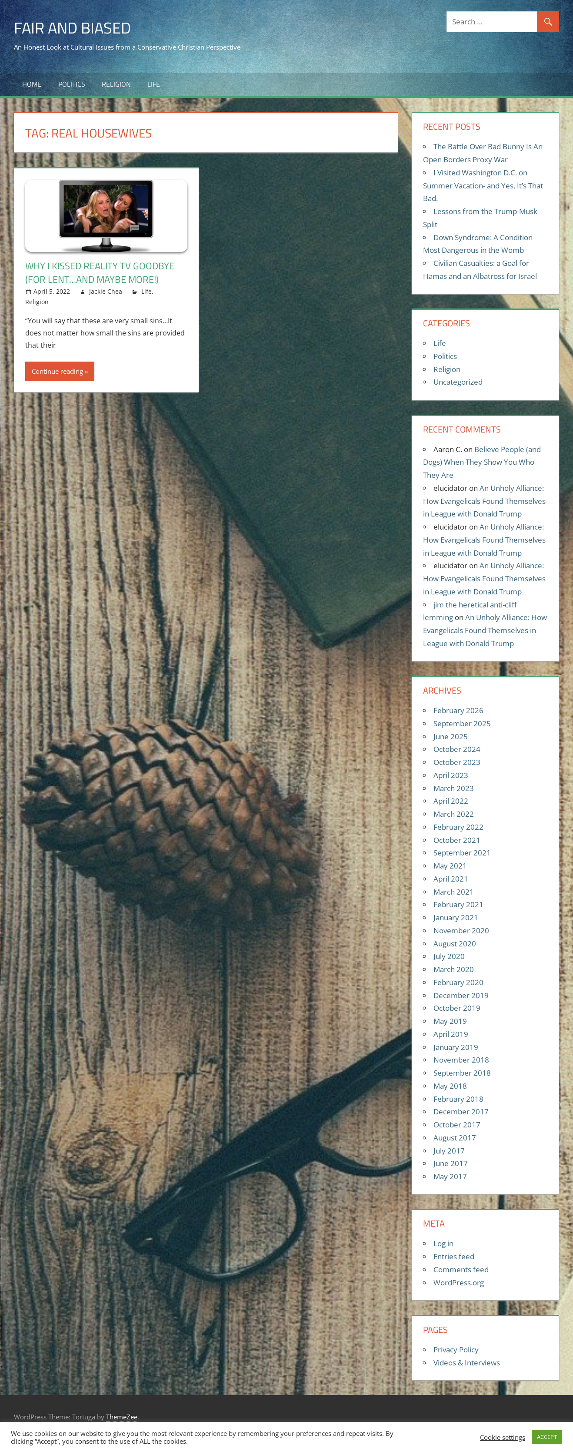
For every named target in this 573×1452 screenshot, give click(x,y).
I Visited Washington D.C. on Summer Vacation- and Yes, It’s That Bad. (483, 186)
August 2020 (454, 944)
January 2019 (455, 1047)
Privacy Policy (456, 1350)
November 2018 (461, 1060)
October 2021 (456, 840)
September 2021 (462, 853)
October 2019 (456, 1008)
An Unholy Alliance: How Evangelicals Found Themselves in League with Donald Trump (484, 501)
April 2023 (450, 775)
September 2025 (462, 723)
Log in (443, 1243)
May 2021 (450, 866)
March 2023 (453, 788)
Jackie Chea (105, 291)
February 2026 (458, 710)
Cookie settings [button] (502, 1437)
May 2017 (450, 1176)
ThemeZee (121, 1416)
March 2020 (453, 969)
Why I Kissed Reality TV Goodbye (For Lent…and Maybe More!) (99, 272)
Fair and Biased (72, 28)
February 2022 (458, 827)
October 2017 (456, 1125)
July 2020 (449, 956)
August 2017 (454, 1138)
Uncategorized (458, 382)
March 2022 (453, 814)
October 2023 (456, 762)
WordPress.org (458, 1283)
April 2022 (450, 801)
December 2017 (461, 1112)
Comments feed (461, 1269)
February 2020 (458, 982)
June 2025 (450, 736)
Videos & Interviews (466, 1363)
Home (31, 84)
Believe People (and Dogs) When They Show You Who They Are (482, 462)
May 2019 (450, 1021)
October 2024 (456, 749)
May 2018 (450, 1086)
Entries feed (453, 1256)
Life (153, 84)
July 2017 (449, 1151)
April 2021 (450, 879)
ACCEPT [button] (547, 1437)
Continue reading (57, 371)
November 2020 (461, 931)
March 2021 (453, 892)
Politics (71, 84)
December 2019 (461, 995)
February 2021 (458, 904)
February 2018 (458, 1099)
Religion (116, 84)
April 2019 (450, 1034)
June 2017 (450, 1163)
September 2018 (462, 1073)
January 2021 (455, 917)
